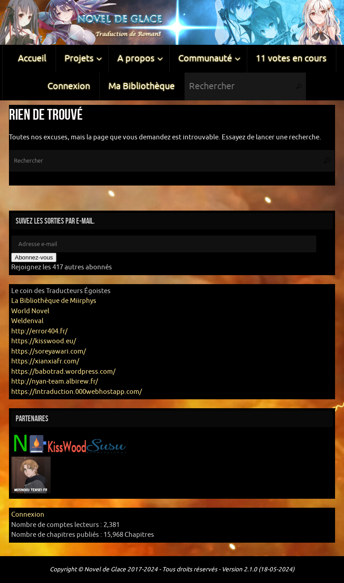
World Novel (30, 311)
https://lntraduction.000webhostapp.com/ (76, 392)
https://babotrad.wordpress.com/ (63, 371)
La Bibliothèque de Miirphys (53, 301)
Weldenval (27, 321)
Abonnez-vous (34, 257)
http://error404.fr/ (39, 331)
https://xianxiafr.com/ (45, 361)
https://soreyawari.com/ (48, 351)
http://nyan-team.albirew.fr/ (54, 381)
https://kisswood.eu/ (43, 341)
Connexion (27, 514)
